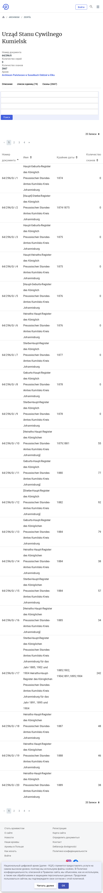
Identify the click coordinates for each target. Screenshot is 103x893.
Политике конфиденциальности (70, 851)
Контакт (57, 842)
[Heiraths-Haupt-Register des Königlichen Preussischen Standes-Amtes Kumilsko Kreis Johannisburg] (37, 443)
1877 (60, 355)
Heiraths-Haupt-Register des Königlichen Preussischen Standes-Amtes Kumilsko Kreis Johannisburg (37, 561)
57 (99, 590)
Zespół (27, 17)
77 (99, 472)
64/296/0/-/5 (10, 296)
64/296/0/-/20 (10, 785)
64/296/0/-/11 (10, 472)
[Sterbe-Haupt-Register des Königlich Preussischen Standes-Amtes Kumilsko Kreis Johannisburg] (36, 502)
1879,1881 (63, 443)
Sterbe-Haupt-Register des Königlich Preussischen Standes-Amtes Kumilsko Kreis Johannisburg (36, 355)
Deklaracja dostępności (64, 846)
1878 (60, 384)
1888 (60, 755)
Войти (81, 7)
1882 (60, 502)
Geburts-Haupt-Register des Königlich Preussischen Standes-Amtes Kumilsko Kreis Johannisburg (37, 384)
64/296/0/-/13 (10, 531)
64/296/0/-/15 (10, 590)
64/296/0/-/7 (10, 355)
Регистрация (59, 828)
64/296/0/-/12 (10, 502)
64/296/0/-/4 (10, 266)
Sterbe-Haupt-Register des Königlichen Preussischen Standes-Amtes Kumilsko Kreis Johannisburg (36, 591)
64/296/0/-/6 (10, 325)
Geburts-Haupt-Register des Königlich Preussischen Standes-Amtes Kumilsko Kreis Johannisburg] (37, 473)
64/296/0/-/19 (10, 755)
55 (99, 443)
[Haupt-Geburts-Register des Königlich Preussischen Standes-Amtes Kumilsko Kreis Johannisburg (37, 296)
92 (99, 502)
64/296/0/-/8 (10, 384)
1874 (60, 178)
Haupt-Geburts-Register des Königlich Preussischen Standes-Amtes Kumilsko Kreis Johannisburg (37, 178)
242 (99, 673)
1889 (60, 785)
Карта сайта (59, 833)
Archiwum (14, 17)
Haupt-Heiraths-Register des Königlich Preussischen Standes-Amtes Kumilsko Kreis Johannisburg (37, 266)
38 (99, 561)
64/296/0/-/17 (10, 673)
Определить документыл (66, 837)
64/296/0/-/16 (10, 620)
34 (99, 620)
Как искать (10, 851)
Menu (98, 7)
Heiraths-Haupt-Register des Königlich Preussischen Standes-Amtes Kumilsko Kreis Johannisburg (37, 325)
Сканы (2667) (49, 84)
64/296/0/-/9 (10, 413)
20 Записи (92, 134)
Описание (7, 84)
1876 (60, 296)
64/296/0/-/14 (10, 561)
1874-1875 (63, 207)
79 (99, 531)
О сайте (8, 833)
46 (99, 755)
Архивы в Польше (14, 846)
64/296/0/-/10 (10, 443)
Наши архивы (11, 842)
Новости (9, 837)
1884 (60, 531)
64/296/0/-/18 (10, 726)
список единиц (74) (27, 84)
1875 (60, 237)
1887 (60, 726)
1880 (60, 472)
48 (99, 726)
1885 (60, 620)
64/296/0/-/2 (10, 207)
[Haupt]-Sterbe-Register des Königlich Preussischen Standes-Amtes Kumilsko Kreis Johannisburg (36, 207)
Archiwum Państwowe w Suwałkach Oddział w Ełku (28, 75)
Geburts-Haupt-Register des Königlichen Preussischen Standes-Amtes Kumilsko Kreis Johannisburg (37, 532)
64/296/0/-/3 (10, 237)
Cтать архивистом (14, 828)
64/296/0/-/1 (10, 178)
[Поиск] (91, 6)
